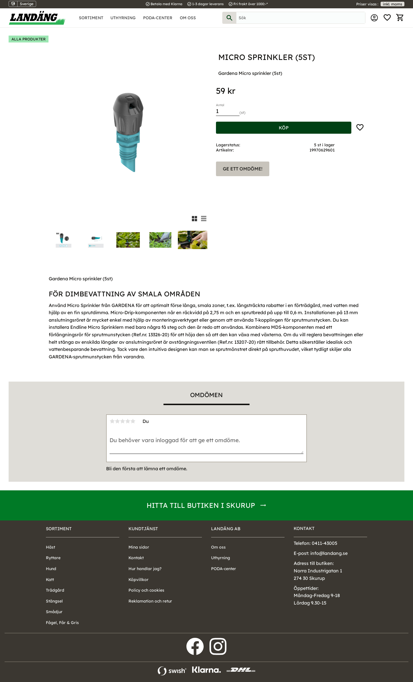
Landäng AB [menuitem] (225, 528)
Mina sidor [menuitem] (374, 17)
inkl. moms (392, 4)
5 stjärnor (132, 421)
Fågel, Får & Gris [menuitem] (62, 622)
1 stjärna (112, 421)
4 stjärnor (127, 421)
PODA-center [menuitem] (157, 17)
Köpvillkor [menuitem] (138, 579)
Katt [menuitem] (50, 579)
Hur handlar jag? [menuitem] (144, 568)
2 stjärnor (117, 421)
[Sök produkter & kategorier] (300, 18)
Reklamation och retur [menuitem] (150, 601)
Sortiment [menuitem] (91, 17)
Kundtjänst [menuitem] (143, 528)
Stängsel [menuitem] (54, 601)
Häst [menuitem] (50, 547)
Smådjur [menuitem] (54, 611)
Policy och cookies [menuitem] (146, 590)
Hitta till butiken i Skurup (201, 505)
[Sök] (229, 18)
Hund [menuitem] (51, 568)
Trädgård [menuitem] (55, 590)
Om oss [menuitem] (188, 17)
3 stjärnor (122, 421)
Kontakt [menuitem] (136, 557)
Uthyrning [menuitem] (123, 17)
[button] (387, 17)
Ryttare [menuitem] (53, 557)
